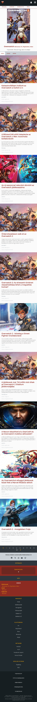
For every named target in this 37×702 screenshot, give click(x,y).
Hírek (18, 602)
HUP (18, 649)
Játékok (11, 6)
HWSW (18, 646)
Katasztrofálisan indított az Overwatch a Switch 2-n (14, 87)
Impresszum (18, 673)
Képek (14, 53)
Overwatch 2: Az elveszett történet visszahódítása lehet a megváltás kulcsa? (17, 285)
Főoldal (4, 6)
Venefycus (4, 394)
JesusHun (4, 537)
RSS (18, 667)
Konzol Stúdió (18, 655)
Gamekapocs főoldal (2, 2)
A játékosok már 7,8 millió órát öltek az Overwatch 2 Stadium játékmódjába (18, 384)
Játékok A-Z (18, 616)
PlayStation (18, 628)
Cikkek (8, 53)
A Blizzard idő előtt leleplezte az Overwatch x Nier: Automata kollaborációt (16, 136)
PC (18, 625)
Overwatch (20, 6)
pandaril (4, 97)
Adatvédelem (18, 682)
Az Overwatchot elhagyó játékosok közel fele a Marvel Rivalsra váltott (17, 481)
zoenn (3, 196)
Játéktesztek (18, 604)
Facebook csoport (18, 652)
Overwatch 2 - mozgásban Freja (16, 529)
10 (17, 550)
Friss (2, 53)
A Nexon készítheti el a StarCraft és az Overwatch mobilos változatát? (18, 433)
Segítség (18, 664)
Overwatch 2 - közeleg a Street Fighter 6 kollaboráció (15, 335)
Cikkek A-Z (18, 613)
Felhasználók (18, 610)
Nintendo (18, 634)
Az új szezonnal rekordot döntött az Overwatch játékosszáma (18, 186)
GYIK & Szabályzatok (18, 678)
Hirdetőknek (18, 691)
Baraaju (4, 148)
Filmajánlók (19, 607)
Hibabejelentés (18, 687)
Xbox (18, 631)
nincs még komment (7, 101)
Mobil (18, 637)
